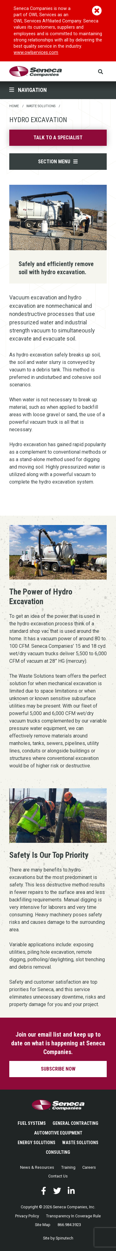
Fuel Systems (32, 1123)
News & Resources (37, 1167)
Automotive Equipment (58, 1132)
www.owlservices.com (36, 52)
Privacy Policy (27, 1216)
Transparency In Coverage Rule (73, 1216)
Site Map (42, 1224)
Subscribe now (58, 1069)
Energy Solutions (36, 1142)
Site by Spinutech (58, 1238)
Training (68, 1167)
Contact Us (58, 1176)
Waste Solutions (80, 1142)
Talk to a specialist (58, 138)
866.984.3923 (69, 1224)
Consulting (58, 1152)
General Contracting (75, 1123)
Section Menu (58, 162)
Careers (89, 1167)
